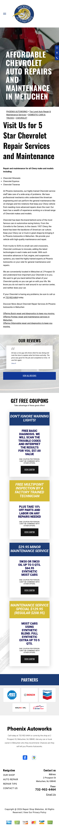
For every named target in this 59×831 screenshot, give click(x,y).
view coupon (29, 469)
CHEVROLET (21, 118)
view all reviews (29, 375)
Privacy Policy (39, 812)
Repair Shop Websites (33, 809)
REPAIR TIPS (10, 783)
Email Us (51, 794)
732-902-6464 (11, 297)
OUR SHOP (9, 775)
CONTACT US (10, 788)
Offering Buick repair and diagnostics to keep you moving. (29, 313)
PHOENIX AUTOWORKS (16, 111)
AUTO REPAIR (10, 779)
